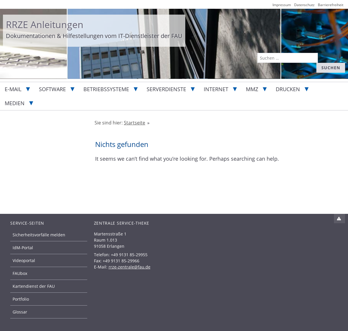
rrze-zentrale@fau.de (129, 267)
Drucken (288, 89)
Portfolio (21, 299)
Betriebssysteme (106, 89)
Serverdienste (166, 89)
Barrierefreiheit (330, 4)
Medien (15, 103)
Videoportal (24, 260)
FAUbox (20, 273)
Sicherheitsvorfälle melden (39, 235)
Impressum (281, 4)
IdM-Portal (23, 247)
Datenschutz (304, 4)
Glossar (20, 312)
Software (52, 89)
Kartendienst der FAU (34, 286)
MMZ (252, 89)
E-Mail (13, 89)
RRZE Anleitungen (44, 24)
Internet (216, 89)
